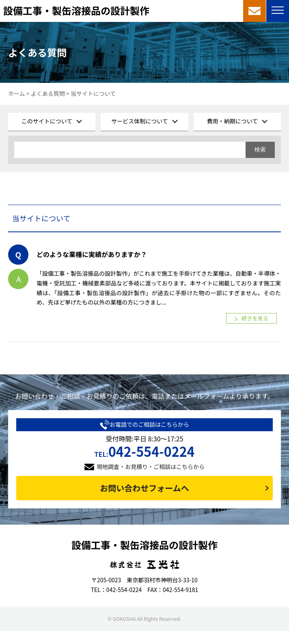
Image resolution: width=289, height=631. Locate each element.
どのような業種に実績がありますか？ (92, 254)
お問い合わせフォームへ (144, 488)
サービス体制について (139, 121)
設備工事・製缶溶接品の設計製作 (76, 10)
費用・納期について (232, 121)
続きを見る (255, 318)
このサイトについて (47, 121)
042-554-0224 (145, 451)
